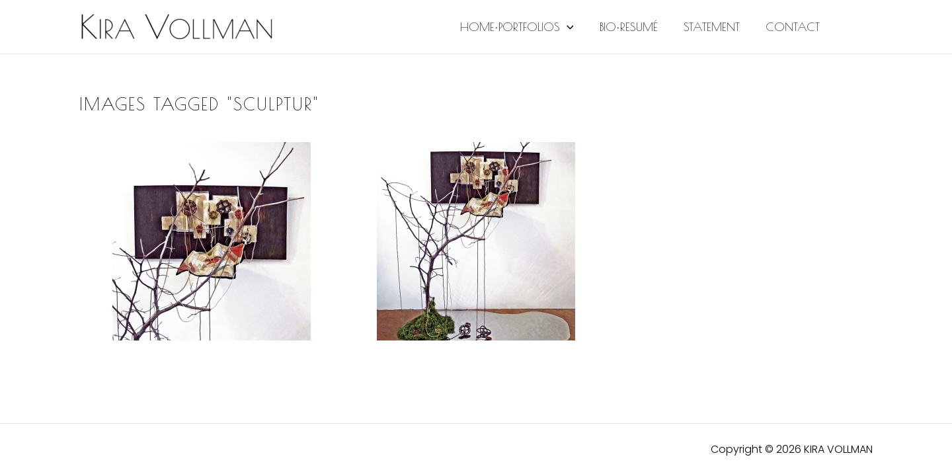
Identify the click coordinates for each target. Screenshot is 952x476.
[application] (574, 27)
